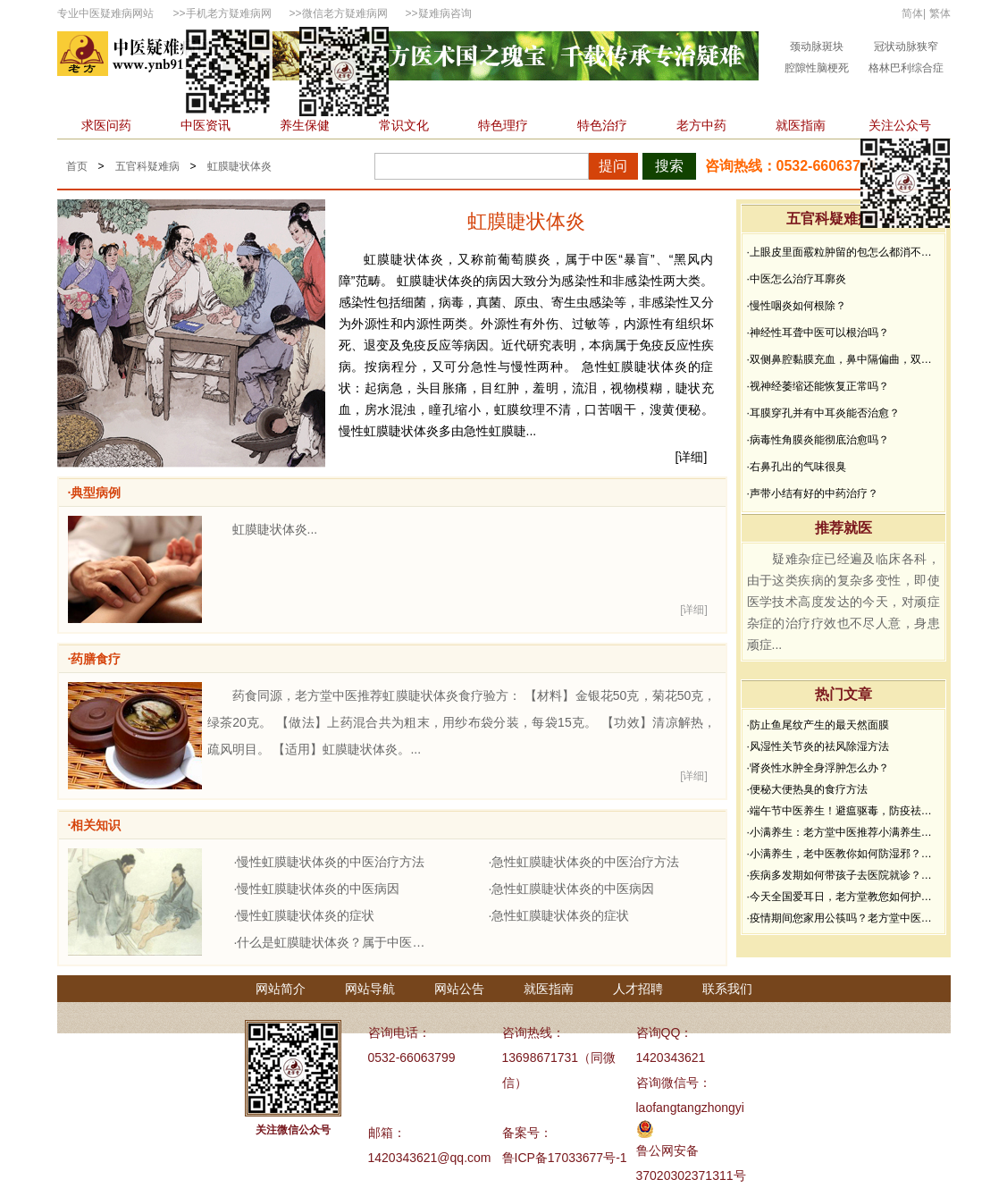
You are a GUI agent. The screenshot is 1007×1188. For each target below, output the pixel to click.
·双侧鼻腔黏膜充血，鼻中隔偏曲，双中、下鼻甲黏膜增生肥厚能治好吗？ (843, 359)
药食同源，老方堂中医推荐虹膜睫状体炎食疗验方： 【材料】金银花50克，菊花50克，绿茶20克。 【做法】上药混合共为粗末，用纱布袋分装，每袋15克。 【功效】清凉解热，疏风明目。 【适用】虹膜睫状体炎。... (462, 722)
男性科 (484, 98)
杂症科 (876, 98)
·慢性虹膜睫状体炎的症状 (304, 915)
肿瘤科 (421, 98)
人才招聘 (638, 989)
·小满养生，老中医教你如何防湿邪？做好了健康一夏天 (843, 853)
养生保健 (305, 125)
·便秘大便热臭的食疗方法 (807, 789)
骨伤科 (547, 98)
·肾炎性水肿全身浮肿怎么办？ (818, 768)
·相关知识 (95, 825)
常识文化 (404, 125)
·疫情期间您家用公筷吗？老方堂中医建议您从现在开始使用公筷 (843, 918)
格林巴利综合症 (906, 68)
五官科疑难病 (147, 166)
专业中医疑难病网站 (105, 13)
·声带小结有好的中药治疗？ (812, 493)
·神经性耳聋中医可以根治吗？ (818, 332)
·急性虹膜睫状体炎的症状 (559, 915)
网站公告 (459, 989)
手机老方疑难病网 (229, 13)
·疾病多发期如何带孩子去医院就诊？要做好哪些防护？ (843, 875)
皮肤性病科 (623, 98)
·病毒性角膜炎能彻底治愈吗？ (818, 440)
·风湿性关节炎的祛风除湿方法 (818, 746)
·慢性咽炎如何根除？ (796, 305)
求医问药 (106, 125)
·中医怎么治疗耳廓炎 (796, 279)
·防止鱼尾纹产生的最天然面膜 (818, 725)
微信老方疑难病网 (345, 13)
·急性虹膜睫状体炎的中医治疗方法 (584, 862)
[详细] (692, 457)
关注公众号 (900, 125)
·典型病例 (95, 492)
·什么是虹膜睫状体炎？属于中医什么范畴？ (334, 942)
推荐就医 (843, 527)
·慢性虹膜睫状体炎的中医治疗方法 (329, 862)
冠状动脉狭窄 (906, 46)
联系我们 (727, 989)
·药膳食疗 (95, 659)
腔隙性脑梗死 (817, 68)
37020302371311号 (691, 1175)
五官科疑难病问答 (843, 218)
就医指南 (801, 125)
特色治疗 (602, 125)
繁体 (940, 13)
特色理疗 (503, 125)
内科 (134, 98)
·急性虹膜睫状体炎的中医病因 (572, 888)
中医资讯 (205, 125)
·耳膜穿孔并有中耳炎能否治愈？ (823, 413)
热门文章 (843, 694)
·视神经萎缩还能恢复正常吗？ (818, 386)
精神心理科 (800, 98)
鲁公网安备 (667, 1150)
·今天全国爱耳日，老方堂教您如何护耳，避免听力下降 (843, 896)
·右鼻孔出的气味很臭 (796, 466)
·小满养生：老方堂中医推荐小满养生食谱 (843, 832)
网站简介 (281, 989)
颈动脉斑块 (816, 46)
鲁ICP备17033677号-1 (564, 1157)
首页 (84, 98)
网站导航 (370, 989)
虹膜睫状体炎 (239, 166)
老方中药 (701, 125)
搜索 (669, 165)
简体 (912, 13)
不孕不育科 (712, 98)
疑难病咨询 (445, 13)
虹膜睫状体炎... (275, 529)
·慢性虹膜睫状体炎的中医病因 (317, 888)
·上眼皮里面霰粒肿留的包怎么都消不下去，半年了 (843, 252)
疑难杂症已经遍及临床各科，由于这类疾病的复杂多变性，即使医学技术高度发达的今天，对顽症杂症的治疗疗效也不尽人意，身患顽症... (843, 602)
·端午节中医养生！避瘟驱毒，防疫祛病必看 (843, 811)
